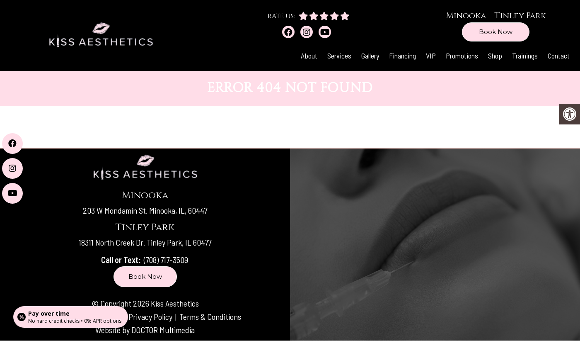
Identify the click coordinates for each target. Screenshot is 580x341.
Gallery (370, 55)
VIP (431, 55)
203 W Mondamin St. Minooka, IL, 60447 (145, 210)
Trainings (525, 55)
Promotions (462, 55)
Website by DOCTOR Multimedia (145, 330)
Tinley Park (520, 15)
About (309, 55)
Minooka (466, 15)
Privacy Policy (151, 317)
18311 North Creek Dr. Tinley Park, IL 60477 (145, 242)
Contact (559, 55)
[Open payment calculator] (70, 317)
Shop (495, 55)
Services (339, 55)
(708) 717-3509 (166, 260)
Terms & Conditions (210, 317)
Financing (402, 55)
